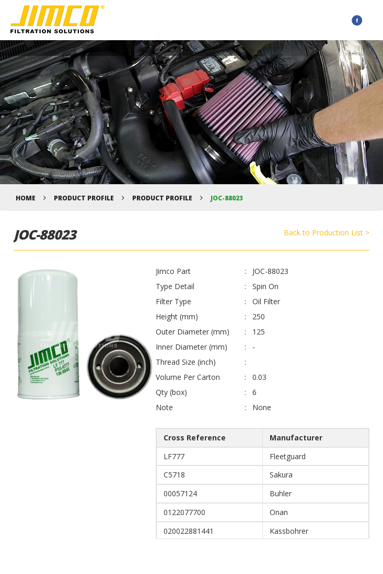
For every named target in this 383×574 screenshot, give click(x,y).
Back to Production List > (326, 232)
